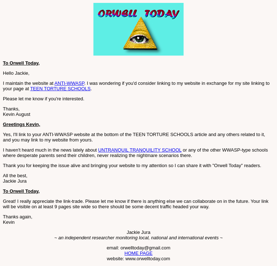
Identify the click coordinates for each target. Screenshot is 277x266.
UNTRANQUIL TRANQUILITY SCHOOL (139, 150)
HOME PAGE (138, 253)
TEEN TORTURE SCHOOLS (60, 88)
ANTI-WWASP (69, 83)
